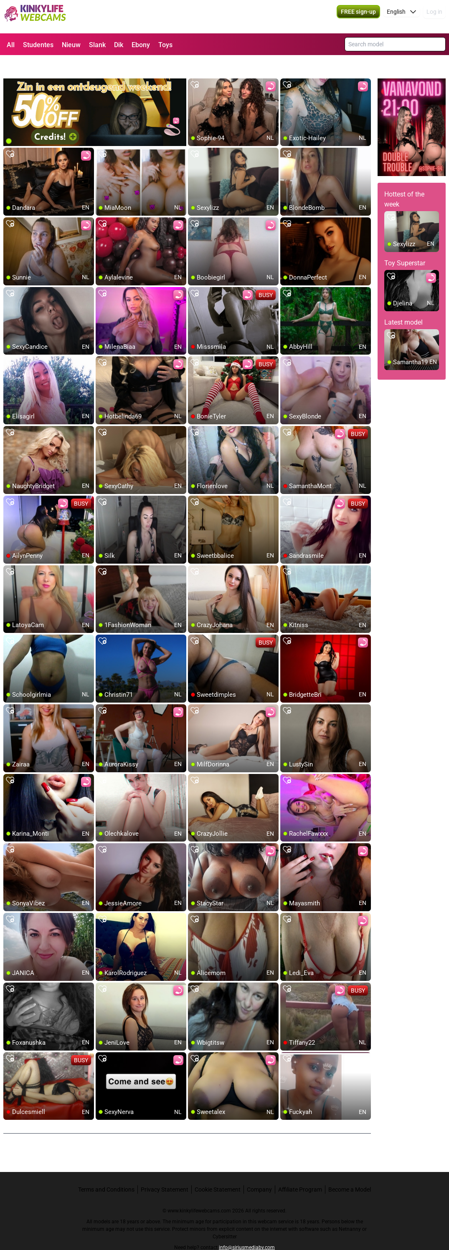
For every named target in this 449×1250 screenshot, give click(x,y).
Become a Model (349, 1171)
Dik (118, 45)
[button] (401, 17)
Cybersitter (225, 1219)
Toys (165, 45)
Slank (97, 45)
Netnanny (350, 1211)
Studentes (38, 45)
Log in (434, 16)
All (11, 45)
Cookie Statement (218, 1171)
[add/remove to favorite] (194, 67)
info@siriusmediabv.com (247, 1229)
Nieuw (71, 45)
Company (259, 1171)
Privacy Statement (164, 1171)
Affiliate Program (300, 1171)
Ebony (141, 45)
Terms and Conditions (106, 1171)
